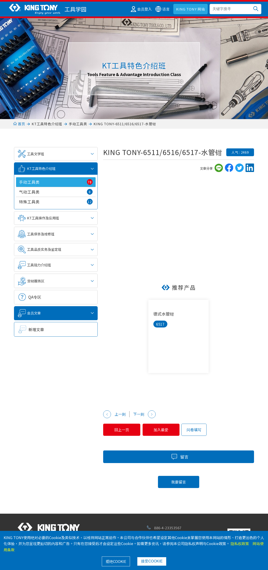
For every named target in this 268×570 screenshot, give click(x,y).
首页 (19, 123)
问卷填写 (201, 429)
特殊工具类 (55, 202)
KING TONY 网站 (190, 9)
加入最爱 (166, 429)
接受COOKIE (152, 561)
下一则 (144, 414)
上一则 (114, 414)
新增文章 (36, 329)
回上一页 (123, 429)
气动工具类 (55, 192)
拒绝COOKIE (116, 561)
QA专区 (34, 297)
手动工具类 (78, 123)
